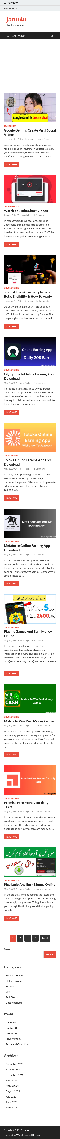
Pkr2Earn (11, 986)
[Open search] (52, 36)
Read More (10, 164)
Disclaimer (11, 1033)
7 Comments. (40, 383)
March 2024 (12, 1085)
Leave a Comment (44, 139)
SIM (8, 991)
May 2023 (11, 1107)
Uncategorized (11, 206)
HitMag (36, 1135)
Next (45, 937)
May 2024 (11, 1080)
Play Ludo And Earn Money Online (29, 884)
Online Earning (11, 288)
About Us (11, 1022)
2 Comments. (40, 554)
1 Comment (39, 468)
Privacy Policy (13, 1038)
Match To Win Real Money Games (29, 721)
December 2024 (14, 1074)
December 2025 (14, 1063)
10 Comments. (39, 215)
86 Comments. (42, 301)
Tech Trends (10, 126)
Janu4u (16, 19)
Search (8, 949)
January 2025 (13, 1069)
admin (30, 139)
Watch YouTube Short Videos (26, 211)
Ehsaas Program (14, 975)
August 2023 (13, 1091)
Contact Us (12, 1027)
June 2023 (11, 1102)
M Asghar (26, 383)
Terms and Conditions (18, 1044)
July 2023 (11, 1096)
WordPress (22, 1135)
